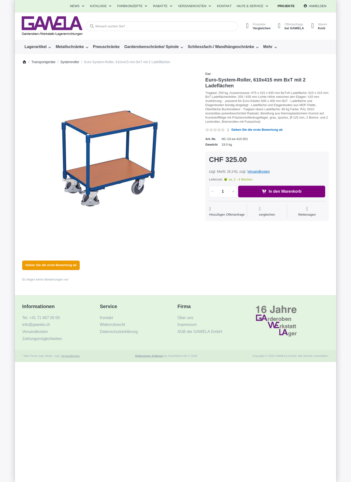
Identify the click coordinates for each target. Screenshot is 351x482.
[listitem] (110, 160)
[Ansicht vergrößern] (110, 160)
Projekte (286, 6)
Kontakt (224, 6)
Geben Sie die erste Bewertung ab (257, 129)
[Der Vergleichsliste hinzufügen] (267, 211)
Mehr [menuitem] (268, 47)
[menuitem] (37, 46)
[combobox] (162, 26)
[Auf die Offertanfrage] (227, 211)
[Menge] (222, 191)
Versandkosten (258, 171)
